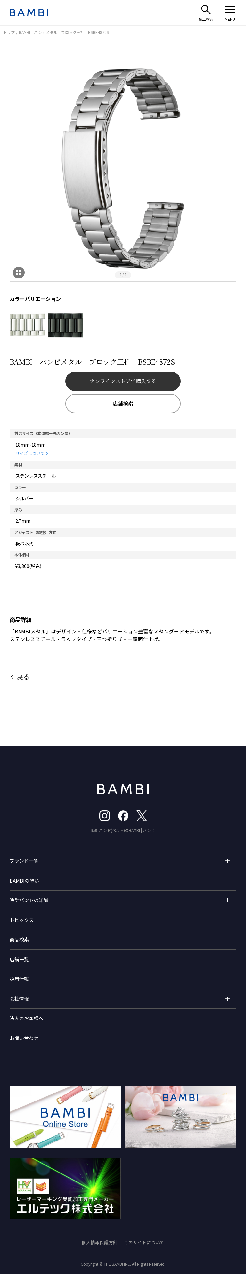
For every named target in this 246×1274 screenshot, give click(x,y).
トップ (9, 32)
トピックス (22, 919)
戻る (23, 676)
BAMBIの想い (24, 880)
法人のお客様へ (26, 1018)
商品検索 (19, 939)
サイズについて (30, 453)
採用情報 (19, 978)
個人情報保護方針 (100, 1242)
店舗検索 (123, 403)
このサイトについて (144, 1242)
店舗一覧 (19, 959)
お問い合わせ (24, 1038)
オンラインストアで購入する (123, 381)
